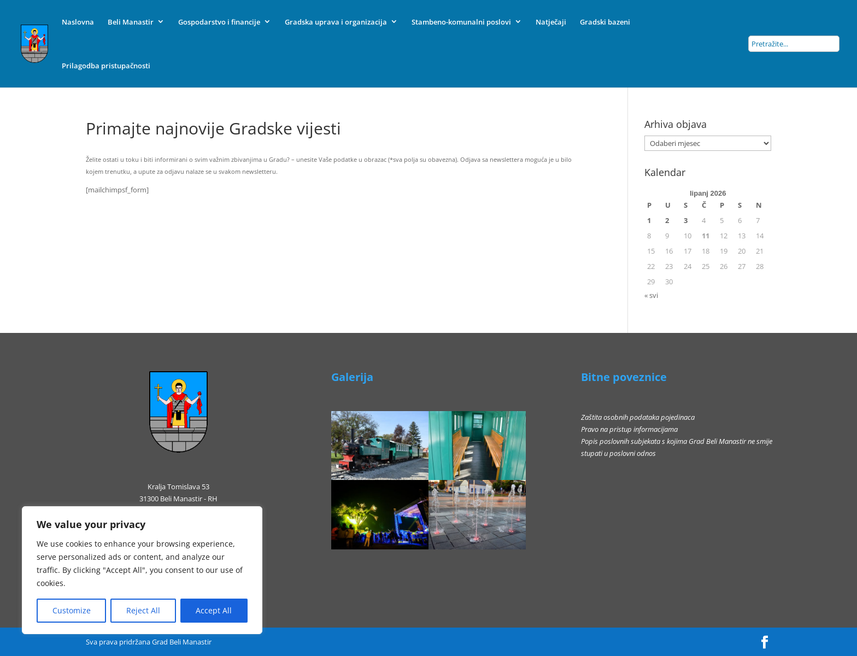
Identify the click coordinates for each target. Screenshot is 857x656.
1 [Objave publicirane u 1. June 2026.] (649, 220)
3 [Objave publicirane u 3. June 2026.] (686, 220)
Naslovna (78, 22)
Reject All (143, 610)
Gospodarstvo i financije (219, 22)
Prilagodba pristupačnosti (106, 66)
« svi (651, 295)
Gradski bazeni (605, 22)
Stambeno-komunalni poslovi (461, 22)
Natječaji (551, 22)
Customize (71, 610)
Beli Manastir (131, 22)
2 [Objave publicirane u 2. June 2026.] (667, 220)
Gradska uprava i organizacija (336, 22)
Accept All (214, 610)
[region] (142, 570)
